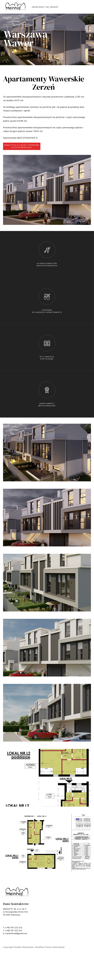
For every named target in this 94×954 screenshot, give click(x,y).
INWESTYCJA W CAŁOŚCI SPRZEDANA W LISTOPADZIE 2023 (21, 146)
